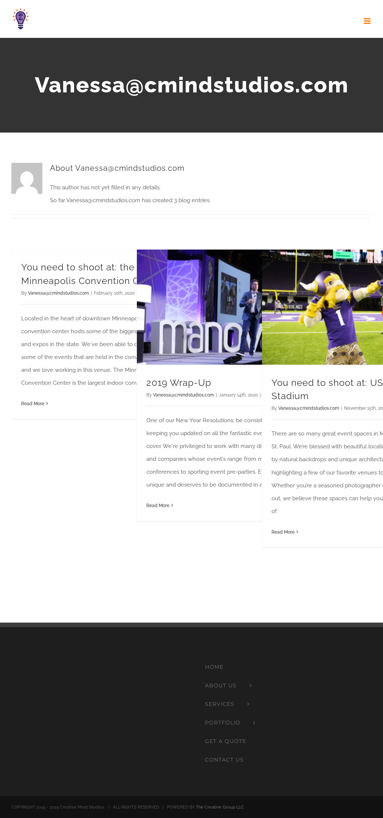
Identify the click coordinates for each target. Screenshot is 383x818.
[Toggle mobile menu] (368, 21)
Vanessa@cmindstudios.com (58, 293)
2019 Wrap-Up (178, 383)
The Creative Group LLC (220, 807)
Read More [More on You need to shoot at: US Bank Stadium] (283, 532)
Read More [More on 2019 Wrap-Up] (157, 505)
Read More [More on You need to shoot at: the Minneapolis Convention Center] (32, 403)
